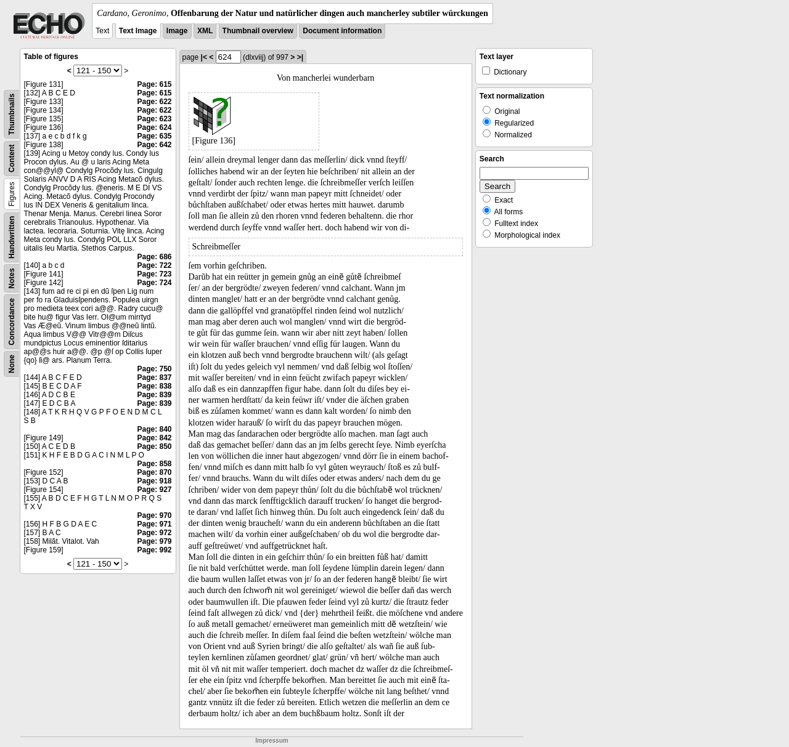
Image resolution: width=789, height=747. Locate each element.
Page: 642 (154, 144)
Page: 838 (154, 386)
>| (300, 57)
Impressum (271, 740)
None (11, 364)
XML (205, 30)
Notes (11, 278)
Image (177, 30)
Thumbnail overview (258, 30)
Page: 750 (154, 369)
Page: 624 (154, 127)
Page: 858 (154, 463)
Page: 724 (154, 282)
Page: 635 (154, 136)
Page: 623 (154, 119)
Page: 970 (154, 515)
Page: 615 (154, 84)
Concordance (11, 321)
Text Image (138, 30)
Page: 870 (154, 472)
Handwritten (11, 237)
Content (11, 158)
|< (204, 57)
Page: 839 (154, 394)
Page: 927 (154, 489)
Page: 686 (154, 256)
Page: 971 (154, 524)
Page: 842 (154, 438)
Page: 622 (154, 101)
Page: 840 (154, 429)
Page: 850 (154, 446)
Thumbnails (11, 114)
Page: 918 (154, 481)
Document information (342, 30)
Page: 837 (154, 377)
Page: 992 (154, 550)
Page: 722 (154, 265)
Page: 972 (154, 532)
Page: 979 (154, 541)
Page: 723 (154, 274)
